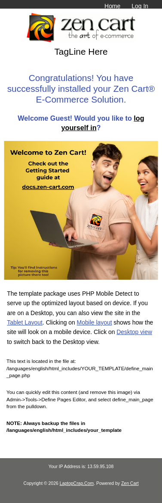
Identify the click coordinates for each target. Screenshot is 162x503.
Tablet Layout (25, 322)
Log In (139, 6)
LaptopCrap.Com (77, 483)
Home (112, 6)
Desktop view (134, 331)
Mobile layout (94, 322)
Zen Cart (130, 483)
